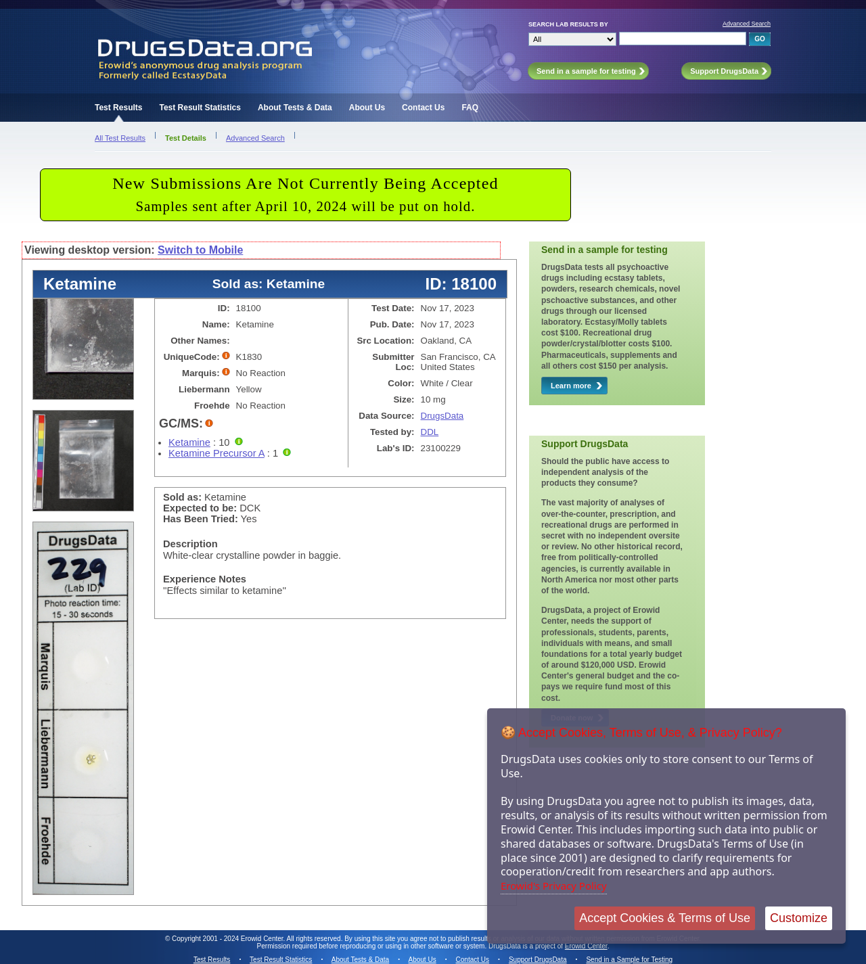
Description (190, 543)
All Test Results (120, 138)
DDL (430, 432)
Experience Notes (204, 579)
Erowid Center (586, 946)
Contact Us (423, 107)
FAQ (469, 107)
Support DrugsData (538, 959)
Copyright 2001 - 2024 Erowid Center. (228, 938)
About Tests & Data (295, 107)
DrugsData (442, 416)
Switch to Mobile (200, 250)
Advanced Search (747, 23)
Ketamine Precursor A (216, 453)
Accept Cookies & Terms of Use (664, 918)
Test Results (118, 107)
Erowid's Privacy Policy (554, 885)
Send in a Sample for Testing (629, 959)
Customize (798, 918)
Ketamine (189, 442)
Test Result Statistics (199, 107)
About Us (367, 107)
